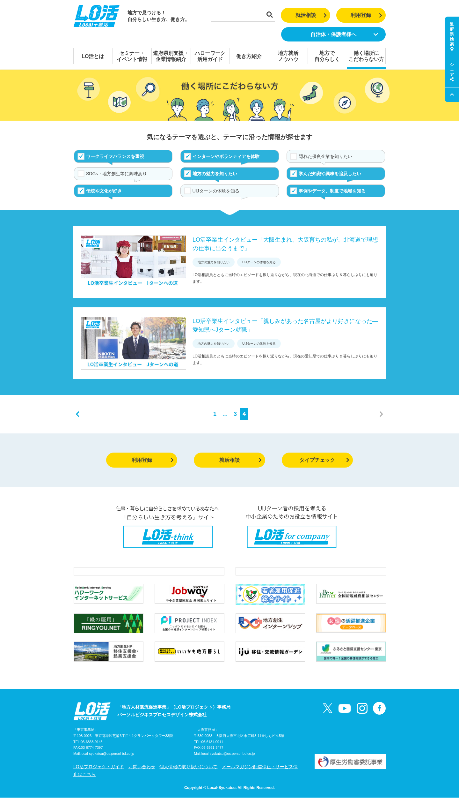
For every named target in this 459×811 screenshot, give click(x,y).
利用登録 (366, 15)
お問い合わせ (141, 780)
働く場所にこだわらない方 (366, 56)
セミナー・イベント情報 (132, 56)
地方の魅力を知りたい (215, 173)
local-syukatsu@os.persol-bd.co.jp (107, 767)
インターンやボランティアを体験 (226, 156)
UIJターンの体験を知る (216, 190)
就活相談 (311, 15)
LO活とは (93, 56)
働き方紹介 (249, 56)
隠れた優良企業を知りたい (325, 156)
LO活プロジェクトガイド (98, 780)
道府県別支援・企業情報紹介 (171, 56)
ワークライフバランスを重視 (115, 156)
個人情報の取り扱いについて (188, 780)
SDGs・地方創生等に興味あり (116, 173)
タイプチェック (324, 460)
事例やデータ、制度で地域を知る (332, 190)
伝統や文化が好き (104, 190)
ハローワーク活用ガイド (210, 56)
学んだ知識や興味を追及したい (330, 173)
